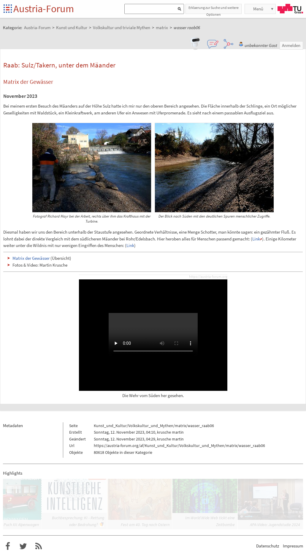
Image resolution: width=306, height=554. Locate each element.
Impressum (293, 546)
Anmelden (291, 45)
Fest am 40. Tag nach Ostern (145, 524)
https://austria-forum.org (208, 277)
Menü (258, 9)
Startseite (8, 9)
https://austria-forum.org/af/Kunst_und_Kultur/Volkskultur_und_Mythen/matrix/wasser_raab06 (179, 445)
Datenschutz (267, 546)
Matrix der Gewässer (31, 258)
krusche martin (170, 432)
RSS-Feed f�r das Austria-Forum (38, 546)
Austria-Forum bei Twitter (23, 546)
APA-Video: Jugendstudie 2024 (275, 524)
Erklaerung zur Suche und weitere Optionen (213, 9)
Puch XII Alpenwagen (21, 524)
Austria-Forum (43, 8)
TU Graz (290, 8)
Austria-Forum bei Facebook (7, 546)
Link (256, 239)
